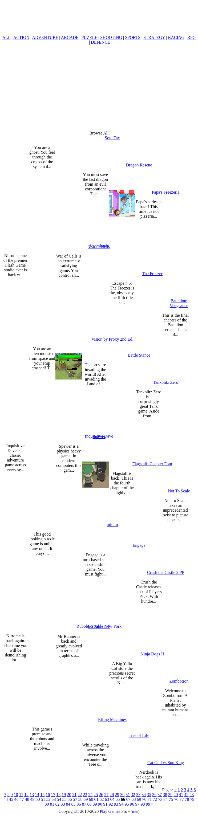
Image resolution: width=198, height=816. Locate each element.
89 (95, 804)
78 (187, 799)
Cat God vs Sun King (165, 762)
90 (100, 804)
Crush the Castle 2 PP (165, 572)
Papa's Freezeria (166, 192)
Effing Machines (112, 719)
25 (96, 794)
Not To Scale (179, 491)
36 (154, 794)
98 (143, 804)
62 (102, 799)
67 (128, 799)
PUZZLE (89, 37)
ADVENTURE (45, 37)
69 (139, 799)
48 (27, 799)
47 (22, 799)
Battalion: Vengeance (179, 303)
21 (74, 794)
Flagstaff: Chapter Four (152, 464)
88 (89, 804)
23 (85, 794)
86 (79, 804)
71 (150, 799)
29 (117, 794)
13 (32, 794)
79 (192, 799)
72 (155, 799)
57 (75, 799)
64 (112, 799)
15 (42, 794)
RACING (176, 37)
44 (6, 799)
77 (182, 799)
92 (111, 804)
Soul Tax (112, 138)
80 (47, 804)
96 (132, 804)
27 (106, 794)
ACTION (21, 37)
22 (80, 794)
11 (21, 794)
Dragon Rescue (139, 165)
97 (137, 804)
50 (38, 799)
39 (170, 794)
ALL (6, 37)
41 (181, 794)
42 (186, 794)
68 (134, 799)
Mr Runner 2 (99, 627)
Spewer (99, 436)
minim (112, 524)
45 (11, 799)
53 (54, 799)
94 (121, 804)
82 (57, 804)
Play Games (110, 811)
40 (175, 794)
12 (26, 794)
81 (52, 804)
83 (63, 804)
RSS (135, 812)
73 (160, 799)
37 (159, 794)
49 (32, 799)
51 (43, 799)
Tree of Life (139, 735)
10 (16, 794)
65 (118, 799)
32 (133, 794)
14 (37, 794)
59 (86, 799)
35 (149, 794)
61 (96, 799)
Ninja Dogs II (152, 654)
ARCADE (69, 37)
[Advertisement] (99, 87)
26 (101, 794)
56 (70, 799)
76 (176, 799)
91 (105, 804)
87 (84, 804)
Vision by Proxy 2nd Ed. (112, 339)
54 (59, 799)
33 (138, 794)
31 (128, 794)
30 (122, 794)
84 (68, 804)
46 (16, 799)
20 (69, 794)
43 (191, 794)
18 (58, 794)
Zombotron (179, 681)
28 (112, 794)
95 (127, 804)
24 (90, 794)
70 (144, 799)
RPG (191, 37)
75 (171, 799)
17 (53, 794)
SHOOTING (111, 37)
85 (73, 804)
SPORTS (132, 37)
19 (64, 794)
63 (107, 799)
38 (165, 794)
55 (64, 799)
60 (91, 799)
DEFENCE (100, 42)
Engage (139, 545)
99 (148, 804)
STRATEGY (154, 37)
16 (48, 794)
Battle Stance (139, 355)
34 (144, 794)
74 (166, 799)
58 (80, 799)
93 (116, 804)
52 (48, 799)
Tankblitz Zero (165, 382)
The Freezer (152, 273)
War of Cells (99, 246)
